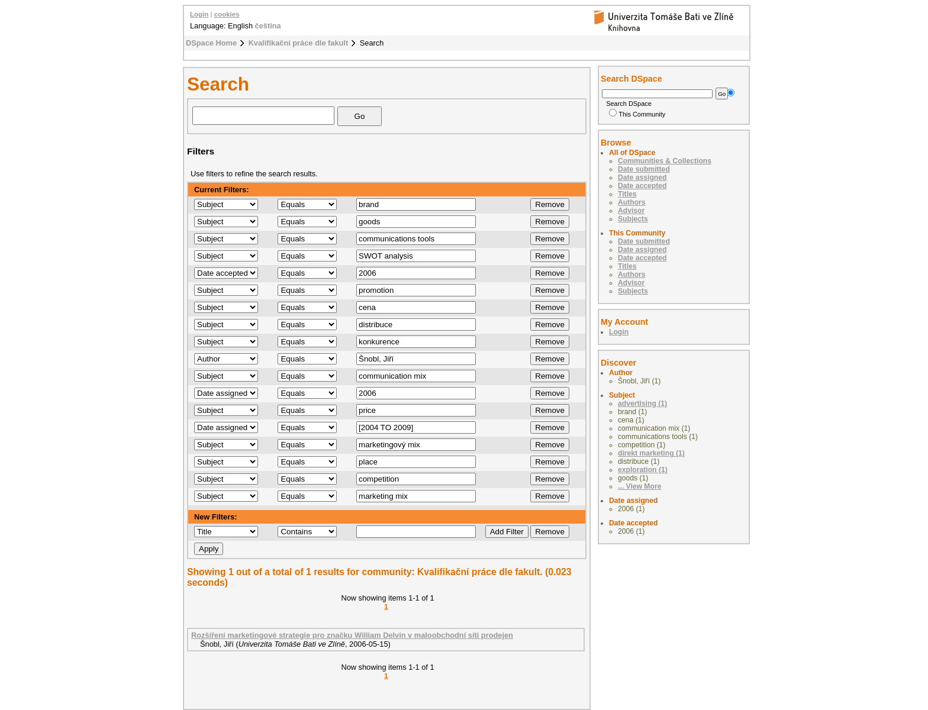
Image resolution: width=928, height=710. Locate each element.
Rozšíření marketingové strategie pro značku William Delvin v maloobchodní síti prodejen (352, 635)
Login (199, 14)
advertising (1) (642, 403)
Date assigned (642, 177)
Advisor (631, 210)
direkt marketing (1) (651, 453)
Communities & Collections (664, 161)
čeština (268, 25)
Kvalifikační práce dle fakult (299, 42)
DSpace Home (211, 42)
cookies (227, 14)
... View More (639, 486)
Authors (632, 202)
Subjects (633, 219)
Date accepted (642, 186)
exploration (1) (643, 470)
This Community (637, 114)
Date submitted (644, 169)
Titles (627, 194)
